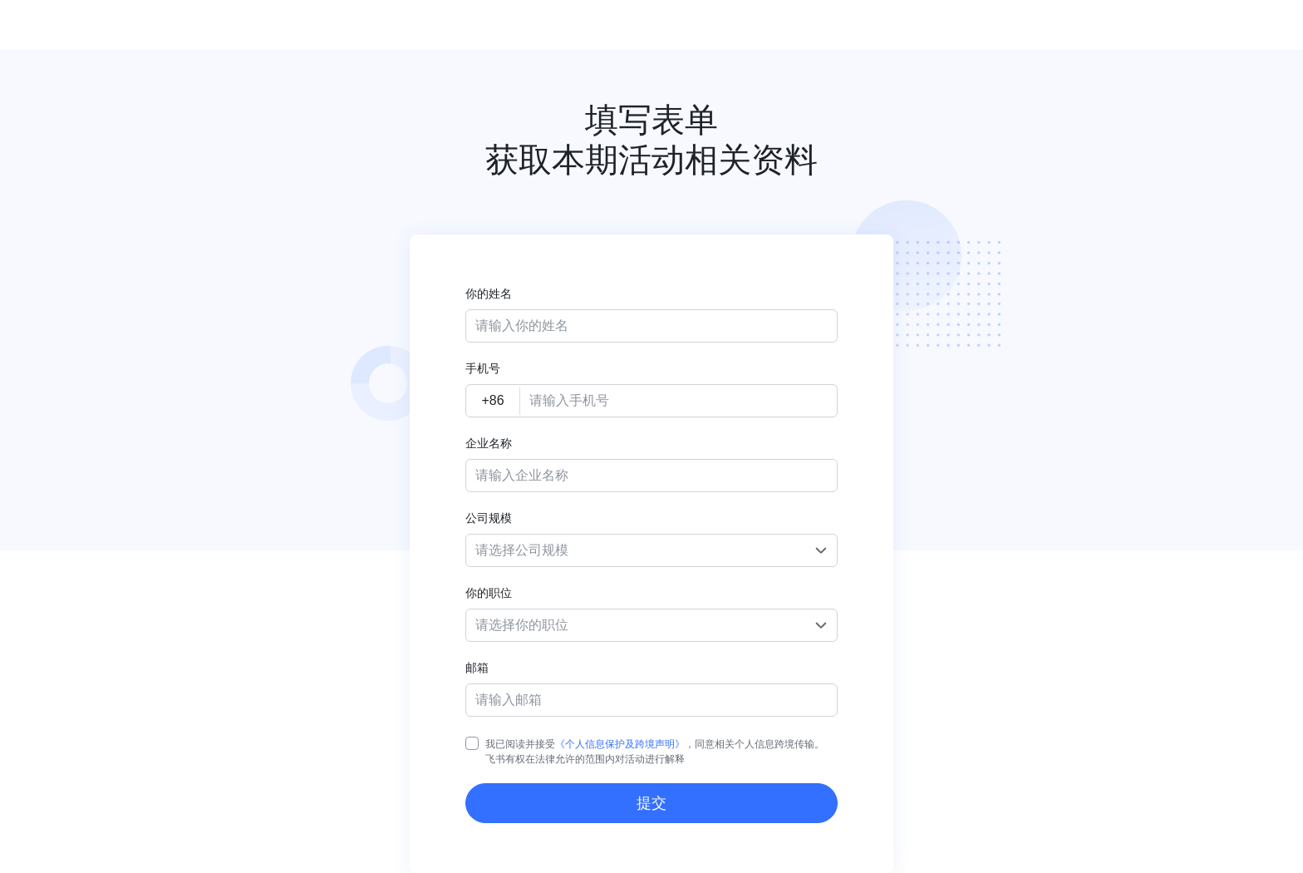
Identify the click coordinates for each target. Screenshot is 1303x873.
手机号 (482, 368)
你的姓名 (488, 293)
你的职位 (488, 592)
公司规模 (488, 518)
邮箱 (477, 667)
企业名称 (488, 443)
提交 (651, 803)
